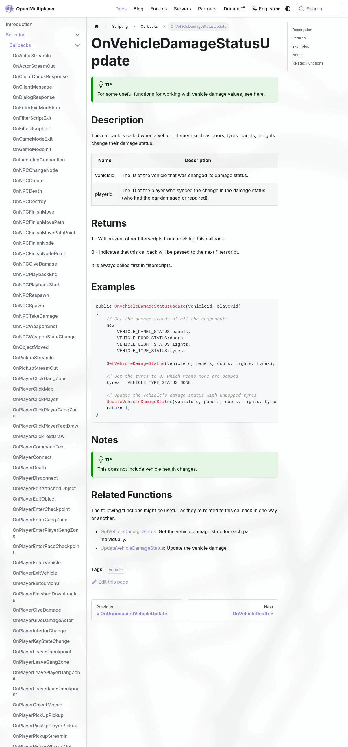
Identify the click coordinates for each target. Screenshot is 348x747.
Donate (234, 9)
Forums (158, 9)
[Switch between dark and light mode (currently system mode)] (288, 8)
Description (302, 29)
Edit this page (109, 582)
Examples (300, 46)
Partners (207, 9)
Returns (299, 38)
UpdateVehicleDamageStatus (132, 548)
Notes (297, 55)
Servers (182, 9)
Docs (121, 9)
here (259, 94)
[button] (43, 34)
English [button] (263, 9)
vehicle (116, 569)
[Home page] (96, 26)
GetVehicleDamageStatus (128, 531)
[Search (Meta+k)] (319, 8)
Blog (138, 9)
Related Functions (307, 63)
